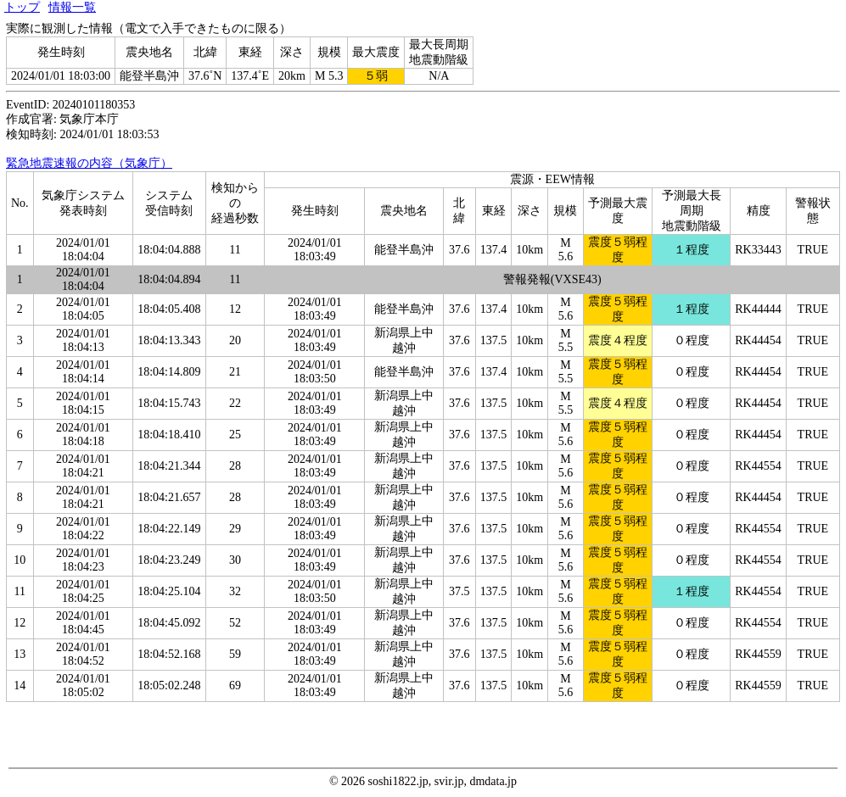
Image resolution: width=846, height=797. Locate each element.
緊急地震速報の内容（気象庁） (89, 163)
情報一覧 (72, 7)
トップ (22, 7)
